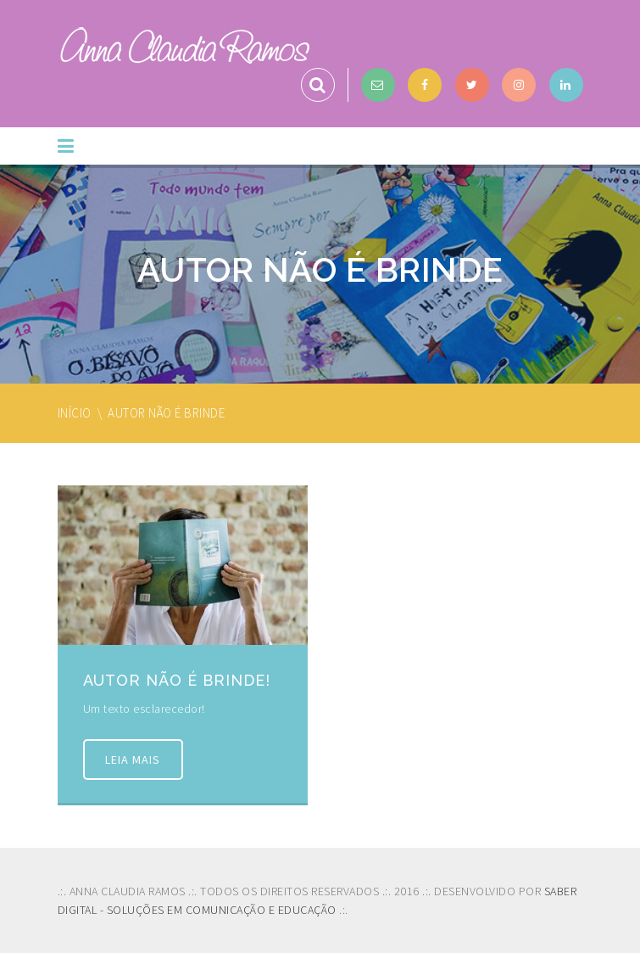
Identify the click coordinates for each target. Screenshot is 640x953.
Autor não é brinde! (176, 680)
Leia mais (133, 759)
